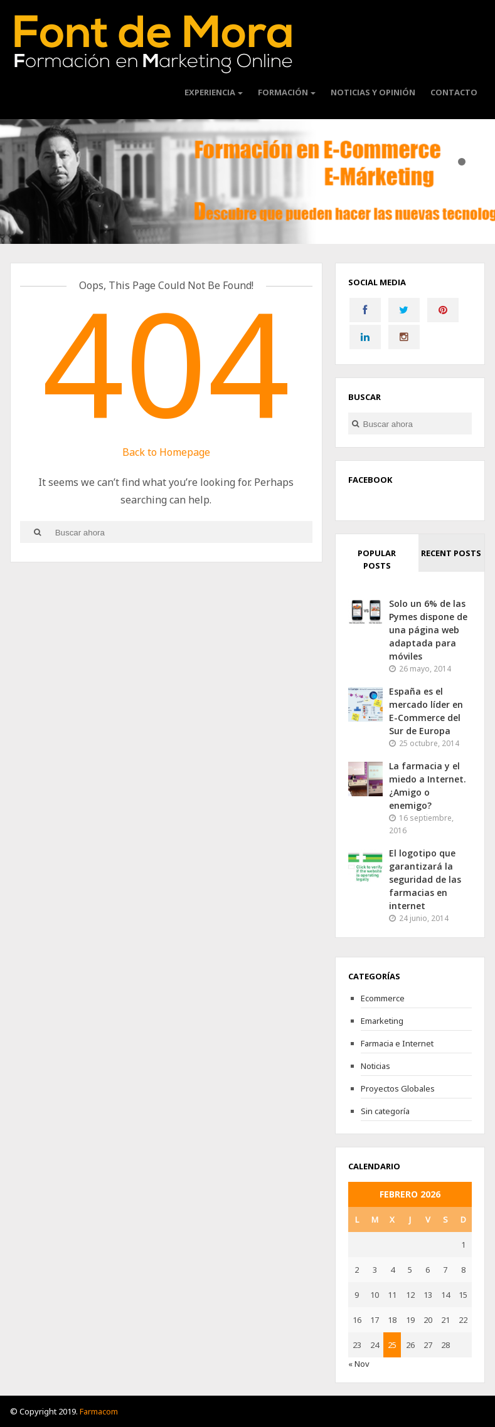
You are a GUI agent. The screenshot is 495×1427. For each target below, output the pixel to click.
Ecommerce (383, 998)
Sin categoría (385, 1111)
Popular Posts (377, 559)
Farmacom (99, 1411)
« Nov (359, 1363)
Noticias (375, 1066)
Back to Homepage (166, 452)
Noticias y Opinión (373, 92)
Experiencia (209, 92)
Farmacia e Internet (397, 1043)
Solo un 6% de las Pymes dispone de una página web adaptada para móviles (428, 630)
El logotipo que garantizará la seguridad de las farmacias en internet (425, 879)
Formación (283, 92)
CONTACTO (453, 92)
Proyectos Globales (398, 1088)
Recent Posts (451, 553)
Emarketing (382, 1020)
